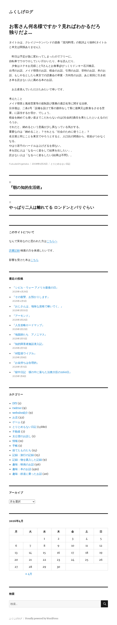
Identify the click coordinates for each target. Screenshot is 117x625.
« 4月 (28, 573)
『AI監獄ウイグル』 (24, 353)
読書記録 (14, 250)
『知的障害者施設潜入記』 (28, 344)
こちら (35, 259)
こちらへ (52, 241)
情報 (15, 441)
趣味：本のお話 (21, 469)
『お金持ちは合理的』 (25, 362)
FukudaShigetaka (19, 163)
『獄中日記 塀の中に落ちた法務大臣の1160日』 (42, 372)
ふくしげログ (21, 11)
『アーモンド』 (21, 315)
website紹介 (20, 412)
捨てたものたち (21, 450)
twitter (17, 408)
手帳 (15, 445)
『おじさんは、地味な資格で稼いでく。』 (37, 306)
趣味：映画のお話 (23, 464)
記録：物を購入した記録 (27, 459)
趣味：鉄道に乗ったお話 (27, 473)
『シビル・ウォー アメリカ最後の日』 (35, 287)
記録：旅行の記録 (23, 455)
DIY (14, 403)
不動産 (16, 431)
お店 (15, 417)
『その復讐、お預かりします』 (31, 297)
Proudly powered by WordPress (41, 618)
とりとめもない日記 (60, 163)
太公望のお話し (21, 436)
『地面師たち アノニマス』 (29, 334)
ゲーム (16, 422)
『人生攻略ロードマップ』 (28, 325)
